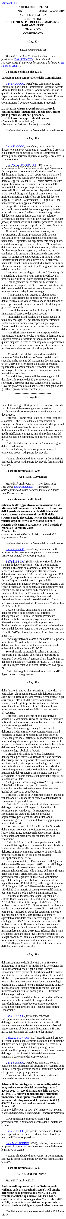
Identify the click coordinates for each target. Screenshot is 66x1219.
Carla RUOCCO (23, 59)
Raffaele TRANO (16, 561)
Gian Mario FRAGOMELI (21, 165)
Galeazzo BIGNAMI (17, 1037)
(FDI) (33, 1037)
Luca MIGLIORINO (17, 1143)
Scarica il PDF (9, 2)
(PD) (39, 165)
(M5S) (30, 561)
